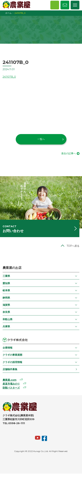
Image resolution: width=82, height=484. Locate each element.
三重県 (6, 276)
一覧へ (41, 139)
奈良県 (6, 312)
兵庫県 (6, 326)
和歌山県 (7, 319)
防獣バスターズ (11, 387)
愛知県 (6, 283)
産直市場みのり (11, 383)
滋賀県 (6, 304)
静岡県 (6, 297)
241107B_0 (9, 76)
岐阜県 (6, 290)
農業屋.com (9, 379)
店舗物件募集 (10, 369)
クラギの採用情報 (12, 362)
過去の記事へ (68, 153)
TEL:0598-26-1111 (14, 423)
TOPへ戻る (73, 245)
